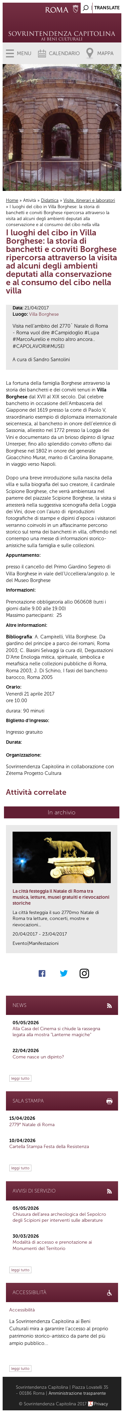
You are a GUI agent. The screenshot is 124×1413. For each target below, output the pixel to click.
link (114, 946)
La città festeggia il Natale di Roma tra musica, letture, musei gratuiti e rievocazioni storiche (61, 897)
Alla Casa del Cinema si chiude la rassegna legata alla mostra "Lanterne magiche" (56, 1032)
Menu (24, 53)
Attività (29, 200)
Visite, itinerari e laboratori (89, 200)
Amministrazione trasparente (77, 1393)
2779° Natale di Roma (32, 1124)
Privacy (101, 1403)
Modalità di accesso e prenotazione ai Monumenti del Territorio (52, 1245)
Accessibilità (22, 1310)
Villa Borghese (44, 314)
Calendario (64, 53)
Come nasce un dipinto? (38, 1057)
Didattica (50, 200)
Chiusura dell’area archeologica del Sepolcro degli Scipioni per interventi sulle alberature (59, 1217)
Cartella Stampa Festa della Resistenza (49, 1146)
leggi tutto (20, 1078)
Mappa (105, 53)
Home (12, 200)
